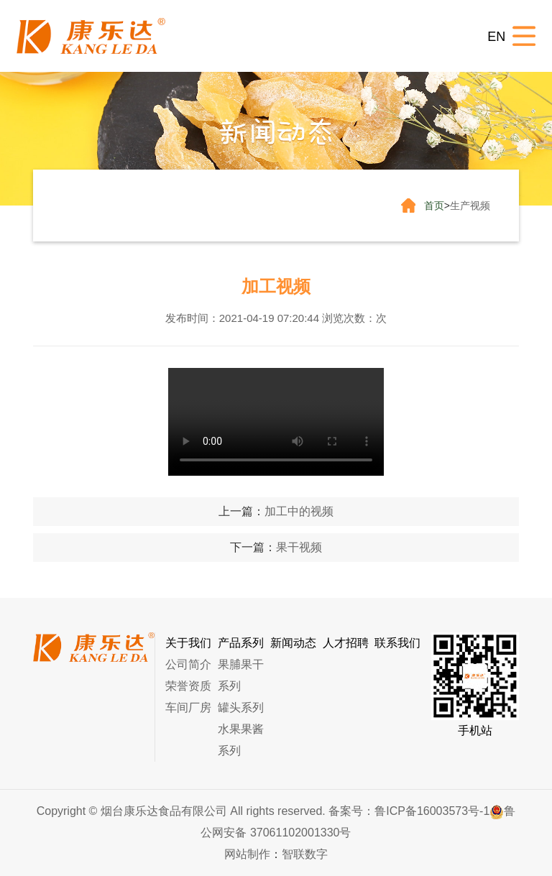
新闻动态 (293, 643)
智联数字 (305, 854)
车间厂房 (188, 707)
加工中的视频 (299, 511)
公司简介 (188, 664)
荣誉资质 (188, 686)
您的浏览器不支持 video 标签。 (276, 422)
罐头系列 (241, 707)
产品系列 (241, 643)
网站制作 (247, 854)
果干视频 (299, 547)
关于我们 (188, 643)
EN (496, 36)
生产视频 (470, 205)
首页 (434, 205)
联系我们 (397, 643)
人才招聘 (346, 643)
